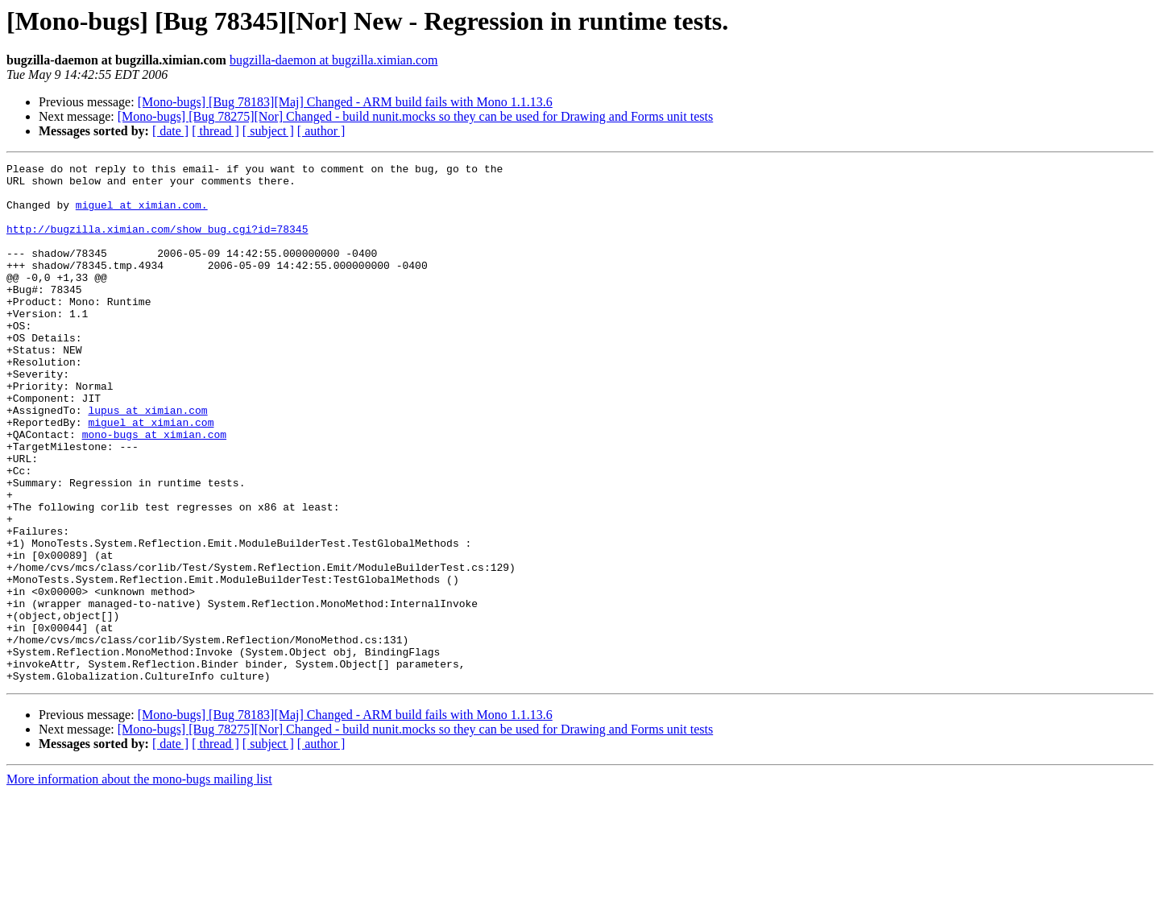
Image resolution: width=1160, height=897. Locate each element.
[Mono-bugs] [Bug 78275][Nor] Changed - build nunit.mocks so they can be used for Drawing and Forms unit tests (415, 116)
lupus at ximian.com (147, 460)
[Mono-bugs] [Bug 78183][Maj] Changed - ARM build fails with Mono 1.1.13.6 (345, 102)
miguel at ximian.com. (142, 214)
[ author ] (321, 131)
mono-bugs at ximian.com (154, 489)
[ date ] (170, 131)
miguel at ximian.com (150, 475)
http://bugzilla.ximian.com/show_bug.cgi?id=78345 (157, 243)
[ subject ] (268, 131)
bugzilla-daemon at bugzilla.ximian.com (334, 60)
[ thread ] (215, 131)
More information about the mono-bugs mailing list (139, 883)
